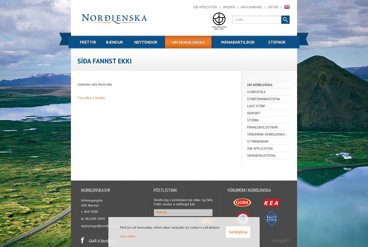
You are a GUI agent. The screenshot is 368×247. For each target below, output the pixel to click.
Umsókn (229, 7)
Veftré (273, 7)
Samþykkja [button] (238, 232)
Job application (205, 7)
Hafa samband (251, 7)
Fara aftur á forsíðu (91, 98)
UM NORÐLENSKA (259, 85)
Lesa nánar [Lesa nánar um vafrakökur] (127, 236)
